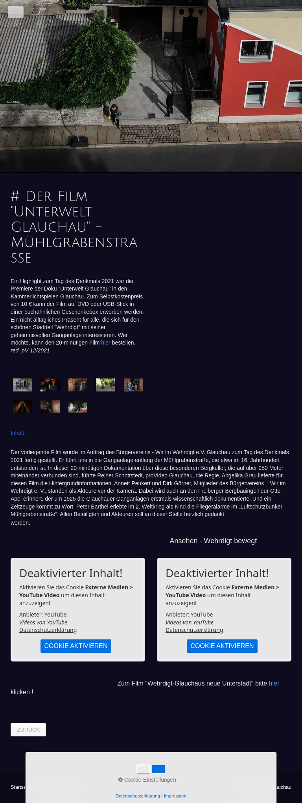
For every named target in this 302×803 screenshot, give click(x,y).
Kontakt (45, 787)
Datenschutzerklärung (48, 629)
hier (105, 342)
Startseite (21, 787)
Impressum (71, 787)
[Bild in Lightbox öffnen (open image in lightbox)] (22, 385)
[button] (28, 729)
